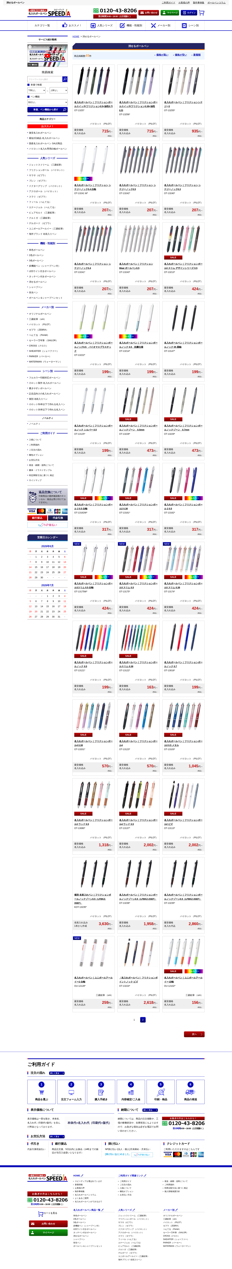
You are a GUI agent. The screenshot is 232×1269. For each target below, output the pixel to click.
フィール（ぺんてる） (40, 202)
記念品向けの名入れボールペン (44, 393)
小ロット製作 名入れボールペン (45, 383)
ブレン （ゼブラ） (38, 180)
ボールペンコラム (217, 2)
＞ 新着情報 (77, 1185)
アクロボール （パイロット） (44, 191)
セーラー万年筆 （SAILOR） (43, 340)
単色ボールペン (37, 250)
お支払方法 (34, 460)
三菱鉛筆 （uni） (37, 319)
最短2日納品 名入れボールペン (44, 138)
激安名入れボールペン (40, 132)
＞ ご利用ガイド (124, 1181)
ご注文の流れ (35, 450)
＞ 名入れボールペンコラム (84, 1195)
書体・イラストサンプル (40, 470)
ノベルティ (34, 423)
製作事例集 (198, 2)
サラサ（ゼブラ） (38, 175)
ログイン (191, 12)
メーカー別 (160, 25)
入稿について (35, 439)
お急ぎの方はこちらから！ (47, 1194)
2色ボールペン (36, 255)
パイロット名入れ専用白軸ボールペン (48, 148)
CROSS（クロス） (38, 345)
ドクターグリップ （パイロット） (46, 186)
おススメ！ (72, 25)
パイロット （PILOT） (40, 324)
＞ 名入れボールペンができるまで (87, 1201)
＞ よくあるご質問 (80, 1198)
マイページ (172, 12)
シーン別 (190, 25)
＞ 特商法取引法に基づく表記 (175, 1188)
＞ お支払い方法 (124, 1195)
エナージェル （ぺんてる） (43, 207)
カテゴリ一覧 (42, 25)
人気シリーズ (101, 25)
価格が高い (160, 55)
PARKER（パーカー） (40, 356)
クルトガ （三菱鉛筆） (40, 218)
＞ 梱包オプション (125, 1191)
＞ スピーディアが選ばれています (87, 1181)
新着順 (197, 55)
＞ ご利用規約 (168, 1185)
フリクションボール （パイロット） (47, 170)
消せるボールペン (38, 282)
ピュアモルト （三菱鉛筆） (43, 212)
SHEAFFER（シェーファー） (44, 351)
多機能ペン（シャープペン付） (44, 266)
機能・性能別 (130, 25)
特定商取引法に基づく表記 (41, 475)
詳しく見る (54, 1073)
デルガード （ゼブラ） (40, 223)
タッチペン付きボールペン (42, 276)
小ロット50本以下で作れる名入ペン (47, 404)
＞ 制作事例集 (78, 1191)
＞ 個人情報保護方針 (171, 1191)
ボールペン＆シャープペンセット (46, 297)
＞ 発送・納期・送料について (175, 1181)
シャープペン (35, 287)
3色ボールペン (36, 260)
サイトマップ (35, 480)
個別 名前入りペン (38, 399)
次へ (194, 1034)
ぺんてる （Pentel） (39, 335)
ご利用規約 (34, 445)
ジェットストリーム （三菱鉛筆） (46, 164)
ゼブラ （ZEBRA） (38, 329)
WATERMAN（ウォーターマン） (45, 361)
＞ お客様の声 (78, 1188)
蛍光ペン (33, 292)
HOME (75, 36)
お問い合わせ (151, 12)
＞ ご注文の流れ (124, 1185)
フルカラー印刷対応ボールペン (44, 377)
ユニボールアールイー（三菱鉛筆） (47, 228)
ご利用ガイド (168, 2)
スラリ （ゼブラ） (38, 196)
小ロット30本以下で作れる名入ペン (47, 409)
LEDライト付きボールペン (42, 271)
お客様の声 (184, 2)
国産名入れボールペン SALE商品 (45, 143)
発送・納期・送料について (41, 465)
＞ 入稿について (124, 1188)
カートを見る (47, 1214)
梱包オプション (36, 455)
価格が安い (180, 55)
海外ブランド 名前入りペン (43, 234)
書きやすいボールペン (40, 388)
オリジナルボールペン (40, 313)
